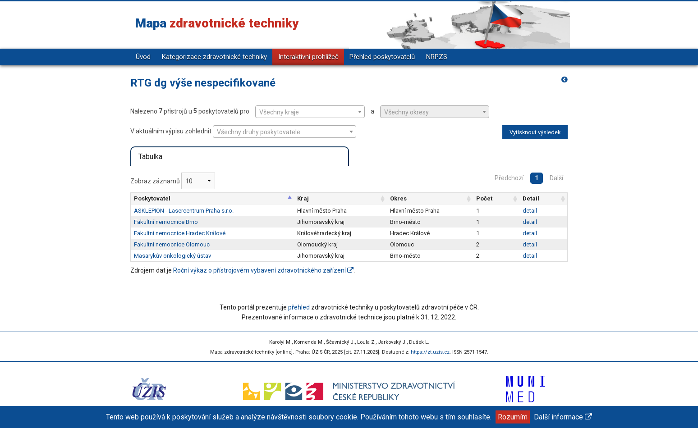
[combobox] (310, 111)
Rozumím (513, 417)
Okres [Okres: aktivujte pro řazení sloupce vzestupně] (398, 198)
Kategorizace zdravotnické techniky (214, 57)
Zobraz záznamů (172, 181)
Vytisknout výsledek (535, 132)
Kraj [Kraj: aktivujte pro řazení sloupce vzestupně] (303, 198)
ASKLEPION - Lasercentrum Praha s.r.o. (184, 210)
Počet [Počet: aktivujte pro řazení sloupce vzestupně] (484, 198)
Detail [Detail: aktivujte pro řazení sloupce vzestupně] (531, 198)
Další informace (563, 417)
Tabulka (150, 156)
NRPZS (436, 57)
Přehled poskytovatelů (382, 57)
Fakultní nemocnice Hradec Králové (179, 233)
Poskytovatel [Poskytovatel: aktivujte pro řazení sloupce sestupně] (152, 198)
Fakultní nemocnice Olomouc (172, 244)
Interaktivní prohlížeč (308, 57)
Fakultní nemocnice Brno (166, 222)
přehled (299, 307)
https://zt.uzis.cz (430, 352)
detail (530, 210)
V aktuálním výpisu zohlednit (243, 131)
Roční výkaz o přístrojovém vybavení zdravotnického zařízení (263, 270)
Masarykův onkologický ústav (172, 255)
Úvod (143, 57)
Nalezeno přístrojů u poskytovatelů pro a (309, 111)
